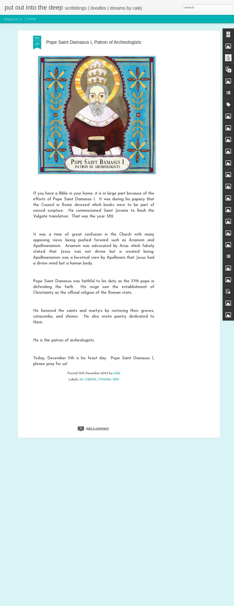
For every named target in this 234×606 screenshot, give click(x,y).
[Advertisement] (179, 77)
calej (117, 343)
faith (116, 349)
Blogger (153, 603)
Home (31, 19)
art (81, 349)
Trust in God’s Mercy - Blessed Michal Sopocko (109, 549)
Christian (104, 349)
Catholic (91, 349)
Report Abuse (167, 603)
